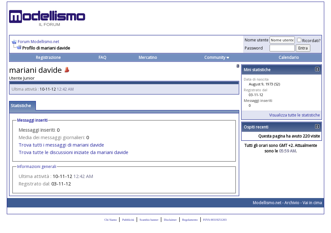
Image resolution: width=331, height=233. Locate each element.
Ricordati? (308, 40)
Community (217, 57)
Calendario (289, 57)
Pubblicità (128, 219)
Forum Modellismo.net (38, 41)
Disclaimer (170, 219)
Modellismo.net (267, 202)
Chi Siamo (110, 219)
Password (254, 48)
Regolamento (190, 219)
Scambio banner (149, 219)
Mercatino (148, 57)
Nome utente (257, 40)
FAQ (102, 57)
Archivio (291, 202)
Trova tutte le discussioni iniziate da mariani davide (73, 152)
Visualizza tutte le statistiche (294, 115)
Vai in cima (312, 202)
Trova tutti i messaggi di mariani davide (61, 144)
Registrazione (48, 57)
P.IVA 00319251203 (215, 219)
